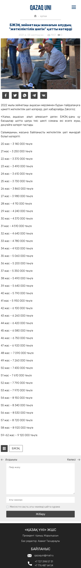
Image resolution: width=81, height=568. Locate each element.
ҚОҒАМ (43, 16)
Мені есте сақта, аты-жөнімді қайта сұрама (35, 507)
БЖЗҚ (16, 448)
